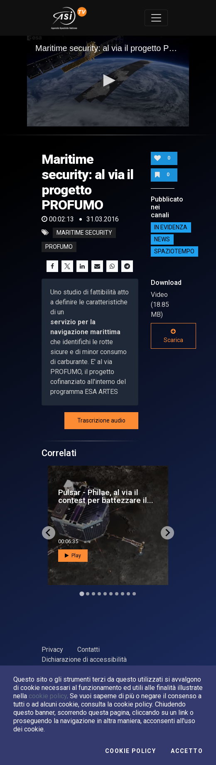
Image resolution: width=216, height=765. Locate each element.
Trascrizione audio (101, 420)
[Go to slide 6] (111, 593)
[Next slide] (167, 532)
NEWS (162, 239)
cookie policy (48, 696)
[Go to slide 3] (93, 593)
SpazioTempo (174, 251)
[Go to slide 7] (116, 593)
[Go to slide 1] (81, 593)
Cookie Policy (130, 751)
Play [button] (73, 556)
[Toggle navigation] (156, 18)
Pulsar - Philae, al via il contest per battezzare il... (105, 496)
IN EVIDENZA (170, 227)
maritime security (84, 232)
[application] (108, 81)
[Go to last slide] (48, 532)
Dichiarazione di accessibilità (84, 659)
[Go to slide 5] (105, 593)
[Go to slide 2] (87, 593)
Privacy (52, 649)
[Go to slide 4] (99, 593)
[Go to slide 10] (134, 593)
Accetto (187, 751)
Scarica (173, 335)
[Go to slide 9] (128, 593)
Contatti (88, 649)
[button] (108, 80)
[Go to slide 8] (122, 593)
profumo (59, 246)
